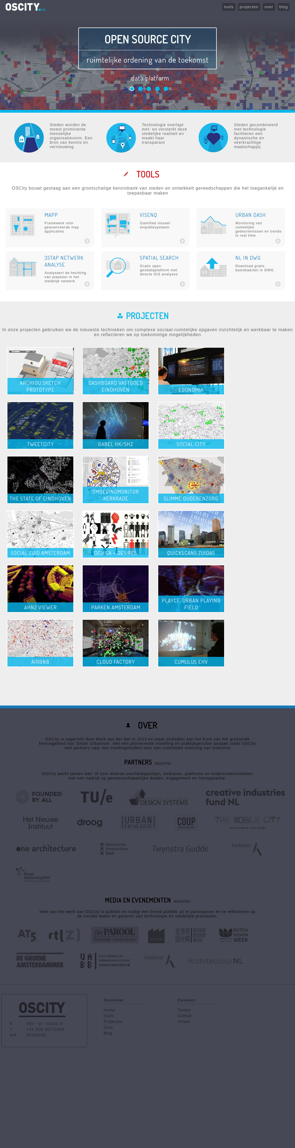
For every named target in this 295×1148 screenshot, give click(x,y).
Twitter (184, 1010)
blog (283, 7)
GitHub (185, 1016)
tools (228, 7)
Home (109, 1010)
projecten (249, 7)
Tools (109, 1016)
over (269, 7)
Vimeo (184, 1021)
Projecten (113, 1021)
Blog (108, 1033)
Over (108, 1027)
